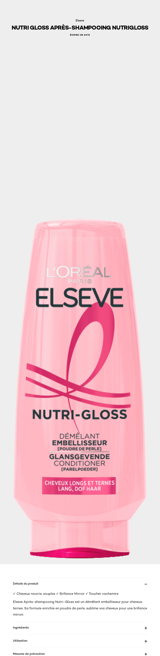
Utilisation (20, 640)
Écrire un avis (80, 35)
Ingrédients (21, 627)
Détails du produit (25, 583)
